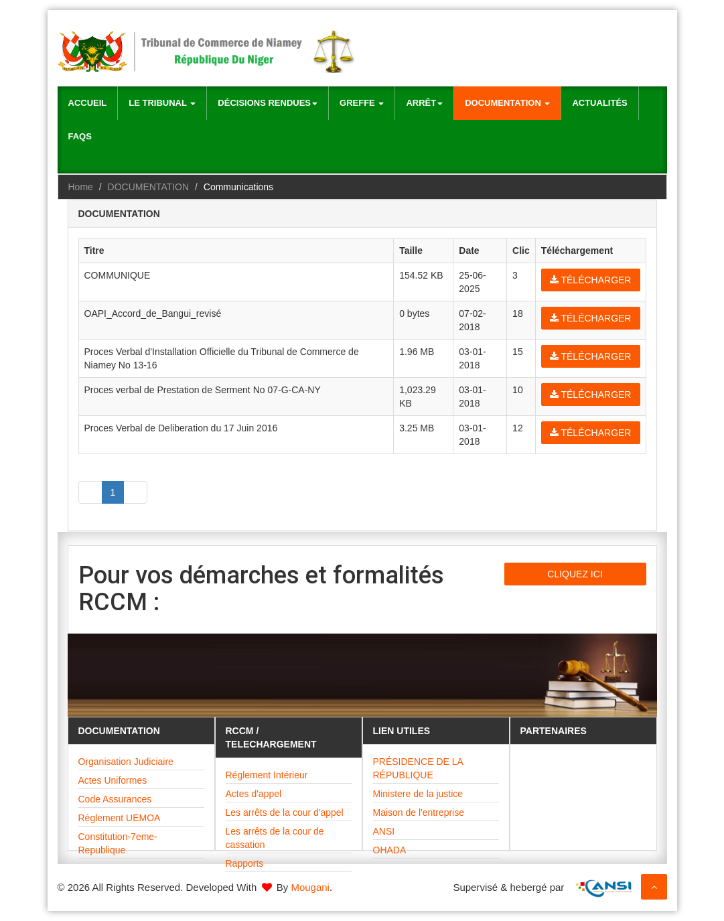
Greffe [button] (362, 103)
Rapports (245, 863)
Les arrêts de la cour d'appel (285, 812)
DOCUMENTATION (149, 187)
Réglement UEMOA (119, 817)
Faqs (80, 136)
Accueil (87, 103)
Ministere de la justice (418, 793)
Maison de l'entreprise (419, 812)
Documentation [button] (507, 103)
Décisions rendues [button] (267, 103)
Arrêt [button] (424, 103)
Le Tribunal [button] (162, 103)
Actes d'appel (254, 793)
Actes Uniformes (112, 780)
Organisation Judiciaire (125, 761)
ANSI (384, 831)
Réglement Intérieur (267, 775)
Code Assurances (115, 799)
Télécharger (591, 280)
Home (80, 187)
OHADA (390, 850)
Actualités (599, 103)
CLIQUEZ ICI (574, 574)
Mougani (310, 887)
